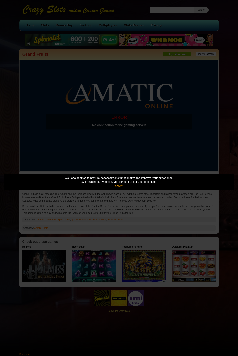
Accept (119, 186)
